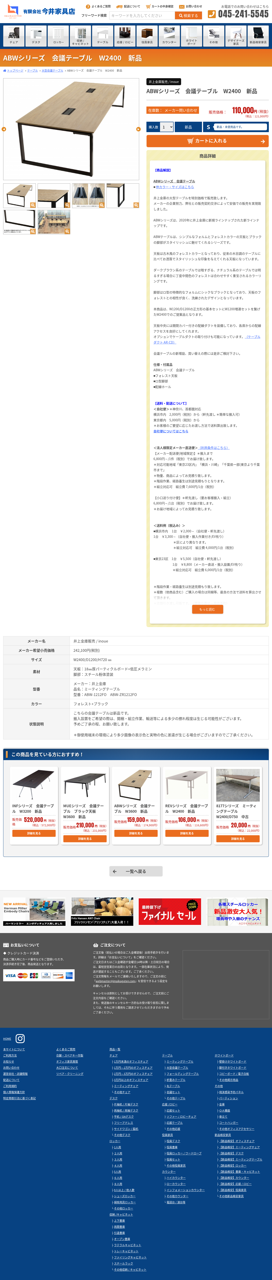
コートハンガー (228, 1123)
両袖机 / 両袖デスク (126, 1110)
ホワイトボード (224, 1055)
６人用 (118, 1178)
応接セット (173, 1110)
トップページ (15, 70)
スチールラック (123, 1263)
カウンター (169, 1172)
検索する (188, 15)
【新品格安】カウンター (234, 1178)
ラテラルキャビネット (127, 1245)
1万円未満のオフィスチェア (131, 1061)
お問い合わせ (190, 6)
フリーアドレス (123, 1123)
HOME (7, 1039)
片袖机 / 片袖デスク (126, 1104)
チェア (113, 1055)
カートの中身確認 (159, 6)
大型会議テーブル (52, 70)
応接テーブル (175, 1123)
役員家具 (167, 1135)
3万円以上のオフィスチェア (131, 1080)
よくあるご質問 (98, 6)
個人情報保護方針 (14, 1092)
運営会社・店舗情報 (15, 1074)
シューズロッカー (125, 1196)
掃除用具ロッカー (125, 1202)
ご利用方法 (10, 1055)
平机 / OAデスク (124, 1117)
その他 (219, 1086)
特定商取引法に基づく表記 (19, 1098)
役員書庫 (172, 1147)
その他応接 (173, 1129)
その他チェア (122, 1092)
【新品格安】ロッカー (232, 1166)
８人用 (118, 1184)
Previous (4, 129)
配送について (128, 6)
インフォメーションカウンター (186, 1190)
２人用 (118, 1153)
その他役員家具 (176, 1166)
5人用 (117, 1172)
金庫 (222, 1104)
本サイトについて (14, 1049)
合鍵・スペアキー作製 (69, 1055)
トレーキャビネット (126, 1251)
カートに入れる (207, 140)
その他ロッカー (123, 1208)
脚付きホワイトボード (232, 1068)
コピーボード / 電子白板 (234, 1074)
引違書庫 (119, 1233)
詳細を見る (34, 833)
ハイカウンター (176, 1178)
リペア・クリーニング (69, 1074)
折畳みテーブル (176, 1080)
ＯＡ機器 (224, 1110)
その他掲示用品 (228, 1080)
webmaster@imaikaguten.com (115, 981)
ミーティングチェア (126, 1086)
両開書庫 (119, 1227)
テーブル (32, 70)
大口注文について (67, 1068)
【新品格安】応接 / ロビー (235, 1184)
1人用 (117, 1147)
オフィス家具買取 (67, 1061)
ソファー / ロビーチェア (181, 1117)
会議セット (173, 1092)
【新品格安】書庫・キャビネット (239, 1172)
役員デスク (173, 1141)
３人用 (118, 1159)
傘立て (223, 1117)
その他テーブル (176, 1098)
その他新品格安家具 (231, 1196)
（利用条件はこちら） (214, 447)
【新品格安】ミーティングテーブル (240, 1159)
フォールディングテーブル (183, 1074)
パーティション (228, 1098)
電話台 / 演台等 (176, 1202)
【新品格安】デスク (231, 1153)
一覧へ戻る (136, 871)
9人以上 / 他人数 (124, 1190)
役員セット (173, 1159)
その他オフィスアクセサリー (236, 1129)
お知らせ (8, 1061)
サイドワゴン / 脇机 (126, 1129)
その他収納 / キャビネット (130, 1270)
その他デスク (122, 1135)
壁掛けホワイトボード (232, 1061)
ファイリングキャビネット (130, 1257)
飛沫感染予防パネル (231, 1092)
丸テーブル (173, 1086)
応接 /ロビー (169, 1104)
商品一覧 (114, 1049)
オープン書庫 (122, 1239)
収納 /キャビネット (121, 1214)
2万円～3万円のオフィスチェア (133, 1074)
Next (138, 129)
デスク (113, 1098)
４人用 (118, 1166)
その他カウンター (177, 1196)
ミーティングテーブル (180, 1061)
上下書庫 (119, 1221)
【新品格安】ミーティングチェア (239, 1147)
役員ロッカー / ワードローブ (184, 1153)
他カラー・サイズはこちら (175, 186)
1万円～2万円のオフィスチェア (133, 1068)
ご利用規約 (10, 1086)
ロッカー (114, 1141)
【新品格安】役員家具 (232, 1190)
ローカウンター (176, 1184)
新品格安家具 (223, 1135)
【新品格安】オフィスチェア (237, 1141)
